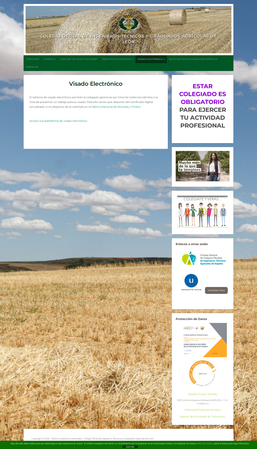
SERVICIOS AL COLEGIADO (116, 59)
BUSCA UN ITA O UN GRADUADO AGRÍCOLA (193, 59)
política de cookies (204, 443)
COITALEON (32, 59)
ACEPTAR (130, 447)
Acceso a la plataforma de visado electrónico (58, 120)
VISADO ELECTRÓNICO (150, 59)
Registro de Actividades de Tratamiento (202, 416)
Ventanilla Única (216, 290)
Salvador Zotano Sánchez (202, 394)
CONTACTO (32, 67)
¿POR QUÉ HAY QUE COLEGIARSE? (79, 59)
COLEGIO (48, 59)
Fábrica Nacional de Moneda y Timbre (115, 106)
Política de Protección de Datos (203, 409)
